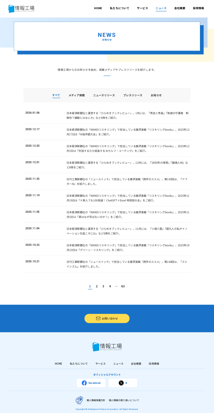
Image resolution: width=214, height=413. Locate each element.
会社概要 (179, 8)
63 (123, 286)
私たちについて (119, 8)
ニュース (161, 8)
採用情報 (198, 8)
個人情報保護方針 (96, 400)
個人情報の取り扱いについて (124, 400)
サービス (142, 8)
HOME (98, 8)
